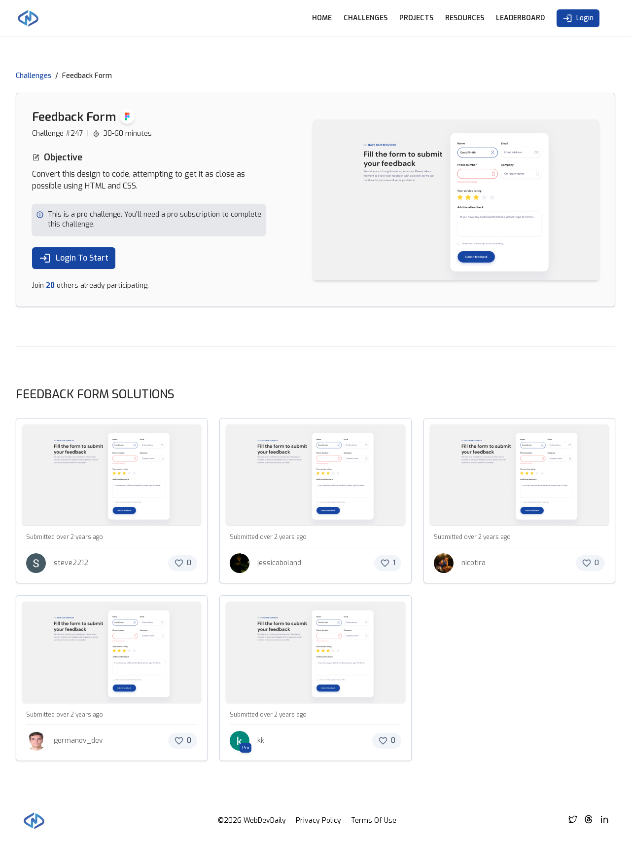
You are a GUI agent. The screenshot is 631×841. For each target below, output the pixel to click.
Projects (416, 18)
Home (322, 18)
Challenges (365, 18)
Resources (464, 18)
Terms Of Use (373, 820)
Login (578, 18)
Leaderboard (520, 18)
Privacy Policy (318, 820)
